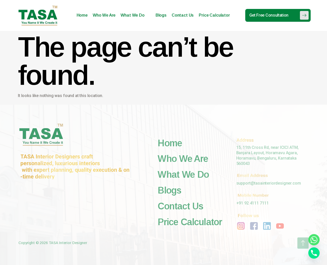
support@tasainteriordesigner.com (268, 183)
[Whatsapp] (314, 239)
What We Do (135, 15)
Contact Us (183, 15)
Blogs (161, 15)
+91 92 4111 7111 (252, 203)
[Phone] (314, 253)
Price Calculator (214, 15)
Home (82, 15)
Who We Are (104, 15)
